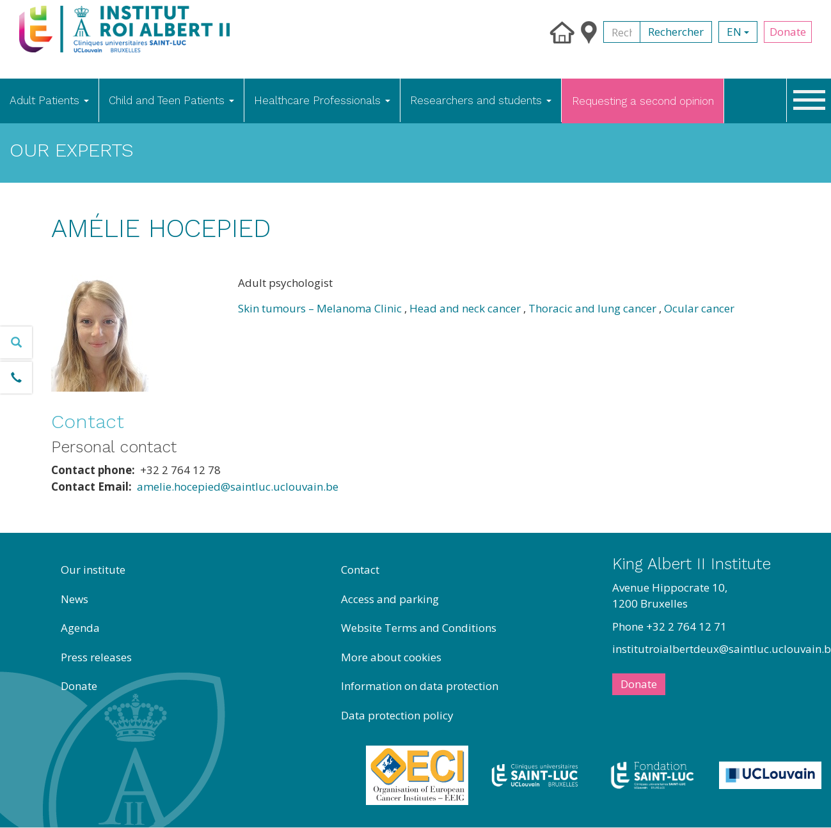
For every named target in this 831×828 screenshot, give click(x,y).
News (74, 599)
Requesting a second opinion (643, 101)
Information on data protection (419, 685)
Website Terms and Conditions (418, 627)
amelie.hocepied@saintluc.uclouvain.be (237, 486)
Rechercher (676, 31)
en (738, 31)
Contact (360, 569)
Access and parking (390, 599)
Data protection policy (397, 715)
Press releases (96, 657)
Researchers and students (480, 100)
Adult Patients (49, 100)
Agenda (80, 627)
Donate (788, 31)
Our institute (93, 569)
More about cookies (391, 657)
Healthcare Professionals (322, 100)
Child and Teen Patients (171, 100)
